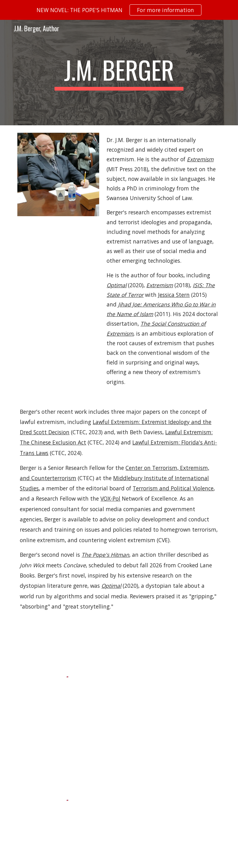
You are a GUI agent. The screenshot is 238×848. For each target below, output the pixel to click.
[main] (119, 72)
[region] (119, 10)
